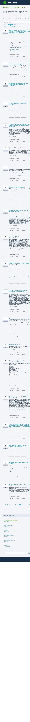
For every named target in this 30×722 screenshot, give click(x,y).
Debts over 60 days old (14, 344)
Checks (5, 530)
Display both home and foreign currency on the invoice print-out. (19, 148)
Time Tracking (6, 546)
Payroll (14, 51)
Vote (5, 106)
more (20, 47)
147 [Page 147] (15, 506)
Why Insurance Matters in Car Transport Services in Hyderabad (18, 211)
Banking (14, 71)
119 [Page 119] (22, 504)
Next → (18, 506)
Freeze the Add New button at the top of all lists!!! (19, 167)
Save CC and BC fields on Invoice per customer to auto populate (18, 446)
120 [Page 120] (25, 504)
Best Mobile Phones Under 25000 (17, 187)
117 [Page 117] (17, 504)
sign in (13, 515)
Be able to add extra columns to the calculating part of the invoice (17, 361)
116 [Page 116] (15, 504)
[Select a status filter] (7, 26)
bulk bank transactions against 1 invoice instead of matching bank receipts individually (18, 84)
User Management (7, 549)
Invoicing (14, 155)
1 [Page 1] (9, 504)
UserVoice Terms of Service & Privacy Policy (15, 559)
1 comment (10, 51)
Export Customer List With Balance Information (17, 104)
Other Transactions (7, 539)
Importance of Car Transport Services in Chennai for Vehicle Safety (18, 237)
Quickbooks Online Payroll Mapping (17, 318)
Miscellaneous (15, 225)
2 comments (10, 71)
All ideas (5, 522)
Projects (14, 493)
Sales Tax (5, 545)
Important (18, 56)
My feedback (13, 26)
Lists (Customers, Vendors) (17, 175)
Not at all (12, 56)
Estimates (5, 531)
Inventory (5, 532)
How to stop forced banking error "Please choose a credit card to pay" (19, 64)
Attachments (6, 526)
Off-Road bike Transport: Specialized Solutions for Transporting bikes (18, 291)
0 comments (10, 136)
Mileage (5, 536)
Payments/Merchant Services (8, 540)
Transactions (6, 547)
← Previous (6, 504)
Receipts (14, 136)
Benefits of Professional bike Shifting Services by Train (18, 397)
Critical (24, 56)
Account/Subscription (7, 525)
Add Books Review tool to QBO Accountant (19, 263)
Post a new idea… (7, 521)
